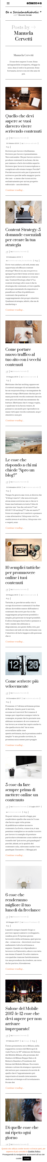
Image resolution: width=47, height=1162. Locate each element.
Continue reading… (14, 190)
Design (26, 1041)
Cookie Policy (34, 1151)
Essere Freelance (30, 922)
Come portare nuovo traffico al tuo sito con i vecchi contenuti (23, 357)
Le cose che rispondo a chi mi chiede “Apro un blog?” (21, 467)
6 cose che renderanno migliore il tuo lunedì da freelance (23, 902)
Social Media (27, 261)
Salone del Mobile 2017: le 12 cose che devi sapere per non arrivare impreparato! (23, 1019)
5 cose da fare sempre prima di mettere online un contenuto (21, 792)
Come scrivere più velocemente (21, 684)
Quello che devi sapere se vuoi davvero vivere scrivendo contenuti (23, 124)
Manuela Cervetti (20, 138)
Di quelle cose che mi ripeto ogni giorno (21, 1132)
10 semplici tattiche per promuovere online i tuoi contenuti (22, 575)
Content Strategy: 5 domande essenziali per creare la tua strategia (23, 237)
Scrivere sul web (30, 143)
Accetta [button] (26, 1158)
